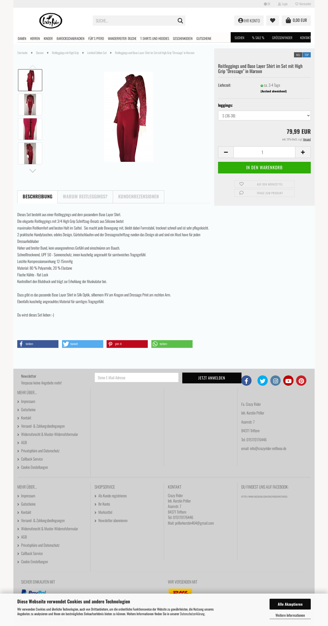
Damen (22, 38)
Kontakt (305, 37)
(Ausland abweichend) (274, 91)
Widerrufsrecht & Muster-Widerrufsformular (49, 434)
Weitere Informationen (290, 615)
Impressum (28, 401)
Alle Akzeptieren (290, 604)
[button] (267, 4)
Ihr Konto (104, 504)
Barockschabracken (70, 38)
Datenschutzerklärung (192, 613)
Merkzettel (303, 4)
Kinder (48, 38)
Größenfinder (282, 37)
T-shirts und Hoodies (154, 38)
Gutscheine (203, 38)
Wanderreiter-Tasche (122, 38)
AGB (24, 442)
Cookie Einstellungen (34, 467)
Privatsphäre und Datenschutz (40, 450)
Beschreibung (37, 196)
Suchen (239, 37)
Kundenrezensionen (138, 196)
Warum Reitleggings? (85, 196)
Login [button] (283, 4)
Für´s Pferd (96, 38)
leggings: (225, 105)
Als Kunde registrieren (112, 495)
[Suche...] (180, 21)
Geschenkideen (183, 38)
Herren (35, 38)
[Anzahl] (264, 152)
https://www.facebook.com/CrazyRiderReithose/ (264, 496)
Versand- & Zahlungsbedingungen (43, 426)
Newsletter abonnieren (112, 520)
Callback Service (32, 459)
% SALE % (258, 37)
